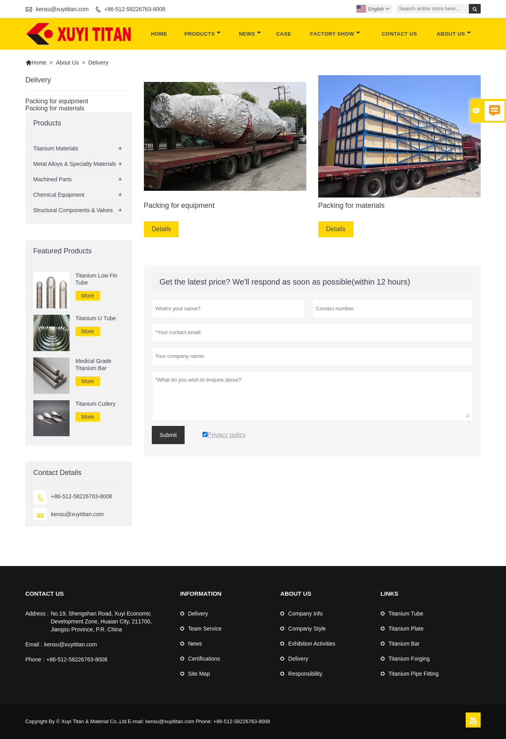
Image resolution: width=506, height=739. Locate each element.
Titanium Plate (406, 628)
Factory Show (335, 34)
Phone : (34, 659)
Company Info (305, 613)
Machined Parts (52, 179)
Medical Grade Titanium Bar (93, 364)
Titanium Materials (55, 148)
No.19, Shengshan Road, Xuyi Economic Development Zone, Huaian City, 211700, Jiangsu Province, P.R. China (101, 621)
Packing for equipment (56, 101)
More (87, 296)
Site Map (199, 674)
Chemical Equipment (58, 195)
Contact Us (399, 34)
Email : (33, 644)
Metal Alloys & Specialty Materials (74, 164)
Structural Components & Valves (73, 210)
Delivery (198, 613)
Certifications (204, 658)
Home (159, 34)
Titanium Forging (409, 658)
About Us (453, 34)
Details (161, 229)
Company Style (307, 628)
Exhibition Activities (311, 643)
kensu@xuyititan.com (62, 9)
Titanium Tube (406, 613)
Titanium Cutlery (95, 404)
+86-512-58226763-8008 (135, 9)
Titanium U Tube (96, 318)
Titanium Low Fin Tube (96, 279)
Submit (168, 435)
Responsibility (305, 674)
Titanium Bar (404, 643)
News (250, 34)
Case (283, 34)
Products (203, 34)
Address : (37, 613)
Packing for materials (54, 108)
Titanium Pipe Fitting (414, 674)
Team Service (205, 628)
